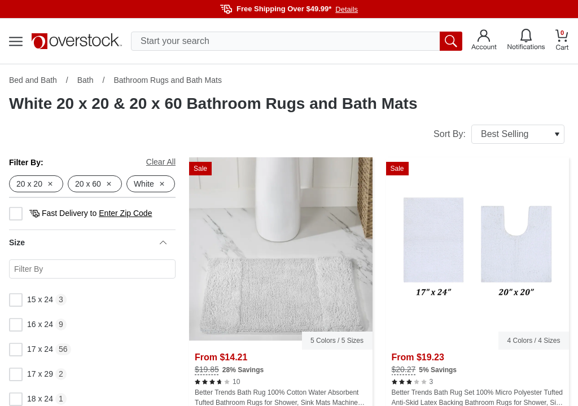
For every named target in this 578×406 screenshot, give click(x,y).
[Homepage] (77, 41)
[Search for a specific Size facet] (92, 269)
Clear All (161, 161)
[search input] (296, 41)
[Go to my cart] (562, 41)
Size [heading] (88, 242)
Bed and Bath (33, 80)
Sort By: (499, 134)
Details (346, 9)
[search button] (451, 41)
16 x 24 (31, 325)
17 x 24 (31, 349)
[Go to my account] (484, 41)
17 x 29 (31, 374)
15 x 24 (31, 300)
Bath (85, 80)
